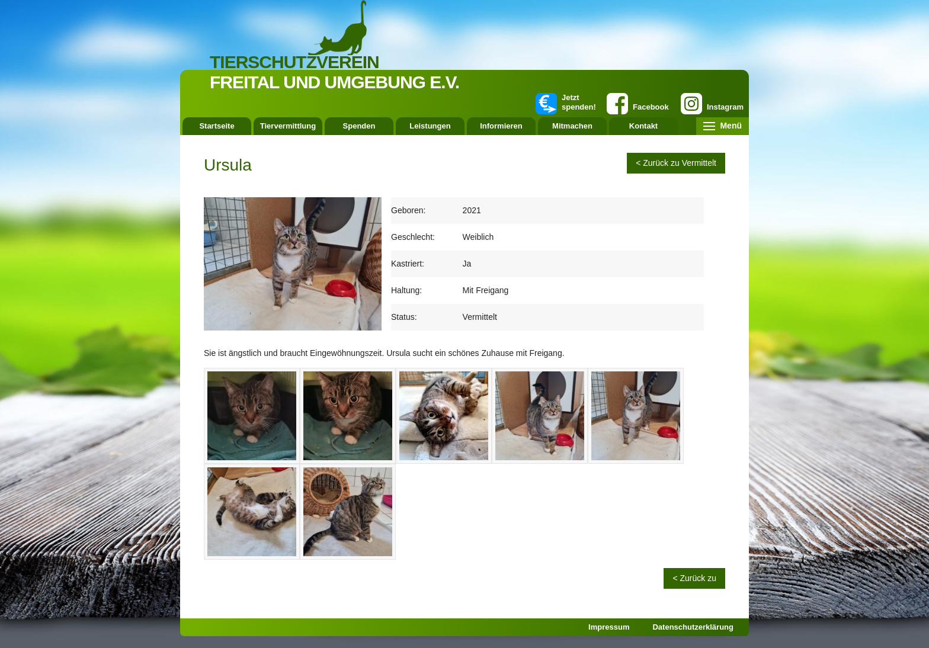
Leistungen (429, 125)
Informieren (501, 125)
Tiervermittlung (288, 125)
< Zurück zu (694, 578)
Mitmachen (572, 125)
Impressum (608, 627)
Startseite (216, 125)
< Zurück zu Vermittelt (676, 163)
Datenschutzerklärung (692, 627)
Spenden (359, 125)
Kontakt (643, 125)
